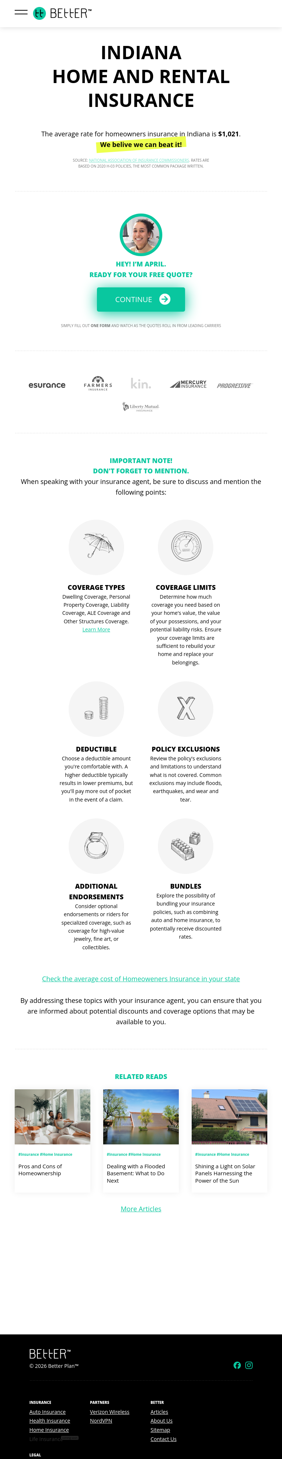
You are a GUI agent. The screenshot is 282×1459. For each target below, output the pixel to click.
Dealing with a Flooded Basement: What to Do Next (136, 1173)
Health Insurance (49, 1420)
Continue (133, 299)
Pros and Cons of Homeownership (40, 1169)
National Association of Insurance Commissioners (139, 160)
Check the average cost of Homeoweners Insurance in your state (141, 978)
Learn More (96, 629)
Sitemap (160, 1429)
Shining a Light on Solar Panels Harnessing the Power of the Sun (225, 1173)
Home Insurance (49, 1429)
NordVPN (101, 1420)
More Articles (141, 1208)
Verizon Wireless (109, 1411)
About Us (162, 1420)
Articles (159, 1411)
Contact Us (164, 1438)
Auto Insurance (47, 1411)
